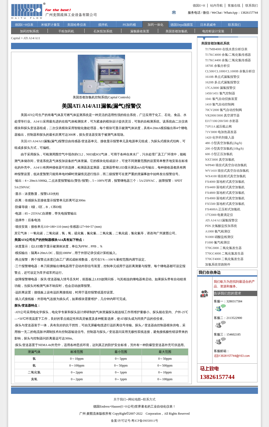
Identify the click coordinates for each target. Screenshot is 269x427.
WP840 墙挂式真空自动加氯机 (226, 165)
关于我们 (119, 399)
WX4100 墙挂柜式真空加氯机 (225, 176)
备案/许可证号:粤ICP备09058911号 (134, 421)
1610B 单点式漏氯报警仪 (222, 77)
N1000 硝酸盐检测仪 (219, 237)
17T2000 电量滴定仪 (219, 215)
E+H (124, 406)
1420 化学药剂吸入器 (219, 137)
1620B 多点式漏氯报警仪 (222, 82)
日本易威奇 (208, 25)
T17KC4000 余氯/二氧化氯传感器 (228, 55)
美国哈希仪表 (76, 25)
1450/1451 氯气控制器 (220, 93)
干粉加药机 (66, 31)
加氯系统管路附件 (217, 264)
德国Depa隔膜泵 (181, 25)
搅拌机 (103, 25)
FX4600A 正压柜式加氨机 (222, 209)
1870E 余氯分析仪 (217, 66)
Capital (15, 38)
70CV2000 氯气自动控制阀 (223, 110)
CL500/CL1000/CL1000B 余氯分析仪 (230, 71)
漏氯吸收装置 (139, 31)
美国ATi (26, 141)
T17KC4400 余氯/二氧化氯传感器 (228, 60)
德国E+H (199, 5)
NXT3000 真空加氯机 (220, 159)
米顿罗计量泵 (50, 25)
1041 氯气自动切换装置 (221, 99)
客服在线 (234, 5)
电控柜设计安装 (213, 31)
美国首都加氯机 (176, 31)
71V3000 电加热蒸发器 (221, 132)
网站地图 (134, 399)
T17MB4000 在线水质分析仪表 (226, 49)
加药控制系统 (29, 31)
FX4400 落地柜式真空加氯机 (225, 187)
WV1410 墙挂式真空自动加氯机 (227, 170)
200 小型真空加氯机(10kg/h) (224, 148)
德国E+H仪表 (24, 25)
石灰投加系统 (103, 31)
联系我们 (251, 5)
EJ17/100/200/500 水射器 (222, 121)
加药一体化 (155, 25)
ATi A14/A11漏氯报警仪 (221, 220)
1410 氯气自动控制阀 (219, 104)
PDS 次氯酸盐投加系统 (221, 226)
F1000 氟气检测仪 (217, 242)
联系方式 (149, 399)
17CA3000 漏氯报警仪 (220, 88)
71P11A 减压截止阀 (218, 126)
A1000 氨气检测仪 (217, 231)
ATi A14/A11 (31, 38)
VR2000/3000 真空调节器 (222, 115)
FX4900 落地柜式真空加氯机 (225, 198)
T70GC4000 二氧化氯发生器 (224, 253)
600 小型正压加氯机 (219, 154)
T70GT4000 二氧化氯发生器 (224, 259)
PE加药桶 (129, 25)
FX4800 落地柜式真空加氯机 (225, 193)
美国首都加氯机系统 (215, 43)
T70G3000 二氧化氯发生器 (223, 248)
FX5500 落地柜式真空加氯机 (225, 204)
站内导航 (216, 5)
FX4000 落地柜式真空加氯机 (225, 182)
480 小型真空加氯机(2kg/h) (223, 143)
